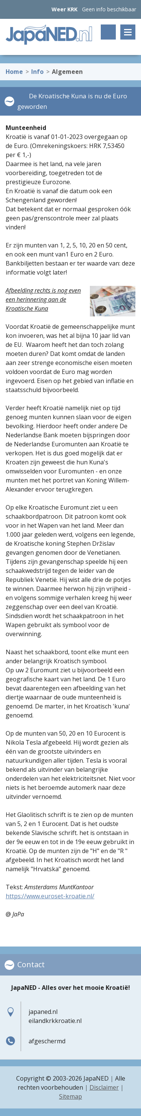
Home (14, 69)
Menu (127, 32)
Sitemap (70, 1096)
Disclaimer (104, 1087)
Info (37, 69)
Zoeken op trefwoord (108, 32)
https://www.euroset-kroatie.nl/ (50, 896)
